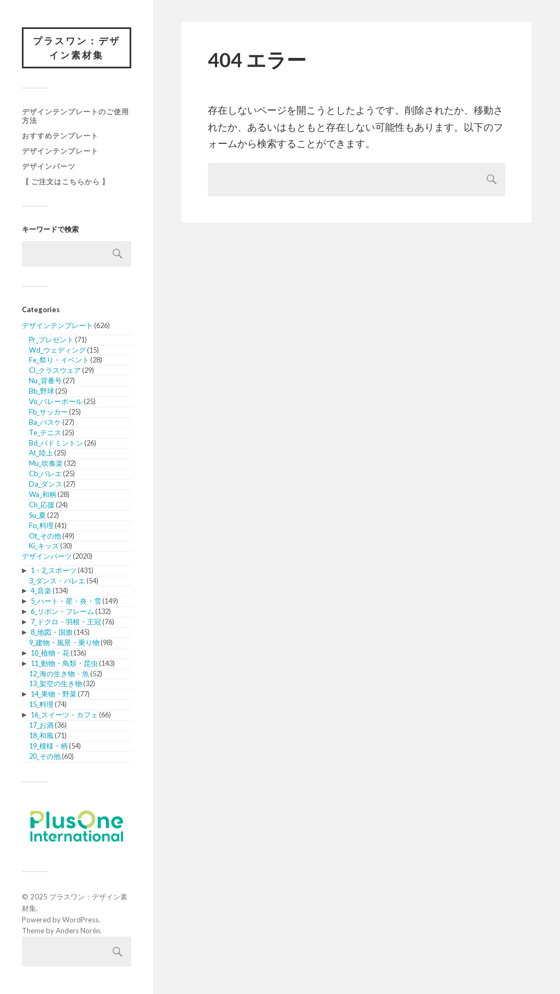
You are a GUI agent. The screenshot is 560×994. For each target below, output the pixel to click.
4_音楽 (41, 590)
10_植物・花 (50, 652)
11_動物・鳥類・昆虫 (64, 663)
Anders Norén (78, 930)
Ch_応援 (42, 504)
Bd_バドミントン (56, 442)
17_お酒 (41, 725)
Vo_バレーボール (56, 401)
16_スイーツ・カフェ (64, 714)
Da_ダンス (45, 484)
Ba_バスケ (45, 422)
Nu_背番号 (45, 380)
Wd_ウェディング (57, 350)
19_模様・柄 (48, 745)
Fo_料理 (41, 525)
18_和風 (41, 735)
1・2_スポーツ (54, 570)
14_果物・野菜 (54, 693)
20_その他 (45, 756)
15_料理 (41, 704)
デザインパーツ (48, 166)
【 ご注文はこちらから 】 (65, 181)
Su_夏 (37, 515)
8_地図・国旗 (52, 632)
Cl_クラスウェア (55, 370)
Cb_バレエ (45, 473)
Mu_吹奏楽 (46, 463)
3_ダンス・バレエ (57, 580)
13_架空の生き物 (55, 683)
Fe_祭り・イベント (59, 359)
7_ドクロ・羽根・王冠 (66, 621)
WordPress (80, 919)
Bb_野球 (41, 391)
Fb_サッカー (48, 411)
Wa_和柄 (42, 494)
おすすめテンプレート (60, 135)
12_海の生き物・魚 (59, 673)
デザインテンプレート (60, 151)
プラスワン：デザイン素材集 (76, 48)
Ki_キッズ (44, 545)
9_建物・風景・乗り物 (64, 642)
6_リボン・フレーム (62, 611)
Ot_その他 (45, 535)
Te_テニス (45, 432)
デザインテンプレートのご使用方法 (75, 116)
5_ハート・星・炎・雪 (66, 601)
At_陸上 (41, 452)
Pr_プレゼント (51, 339)
